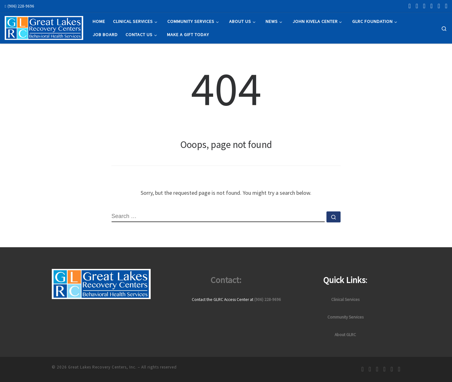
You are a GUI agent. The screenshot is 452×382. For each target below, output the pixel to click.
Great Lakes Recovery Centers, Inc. (102, 367)
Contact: (226, 280)
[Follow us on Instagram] (417, 5)
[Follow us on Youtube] (446, 5)
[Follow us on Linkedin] (424, 5)
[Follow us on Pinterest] (439, 5)
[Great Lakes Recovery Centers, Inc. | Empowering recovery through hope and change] (44, 27)
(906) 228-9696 (267, 299)
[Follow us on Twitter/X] (431, 5)
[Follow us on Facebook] (409, 5)
